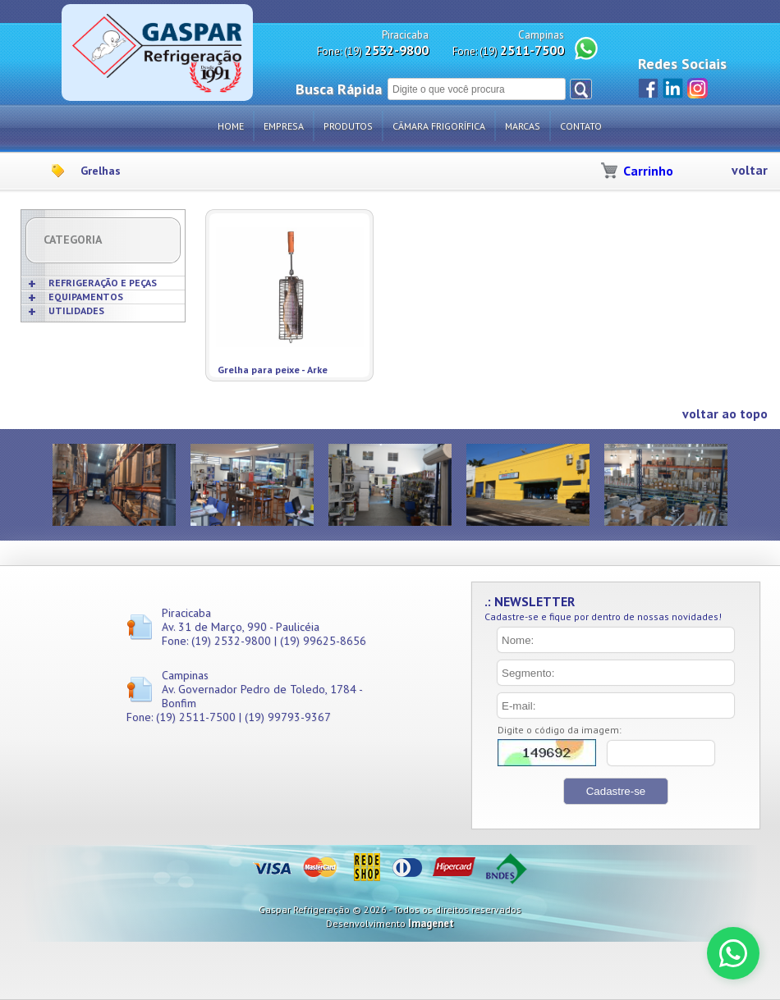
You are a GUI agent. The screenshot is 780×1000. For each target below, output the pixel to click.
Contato (581, 126)
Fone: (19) (373, 50)
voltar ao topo (725, 414)
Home (231, 126)
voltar (750, 170)
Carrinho (648, 170)
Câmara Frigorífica (438, 126)
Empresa (284, 126)
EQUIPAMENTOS (85, 296)
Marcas (522, 126)
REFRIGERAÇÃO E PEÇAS (102, 282)
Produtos (348, 126)
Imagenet (431, 923)
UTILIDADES (76, 310)
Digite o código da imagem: (560, 730)
